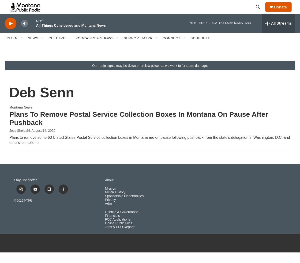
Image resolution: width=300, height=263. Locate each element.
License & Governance (121, 222)
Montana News (20, 118)
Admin (109, 214)
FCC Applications (117, 230)
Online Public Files (118, 234)
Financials (112, 226)
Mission (110, 199)
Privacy (110, 210)
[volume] (25, 34)
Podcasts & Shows (94, 49)
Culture (57, 49)
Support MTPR (138, 49)
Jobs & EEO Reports (120, 237)
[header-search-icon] (259, 12)
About (109, 190)
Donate (283, 12)
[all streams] (278, 34)
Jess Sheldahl (19, 141)
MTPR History (115, 203)
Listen (11, 49)
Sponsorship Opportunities (124, 206)
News (33, 49)
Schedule (200, 49)
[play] (10, 34)
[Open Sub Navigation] (21, 49)
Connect (171, 49)
